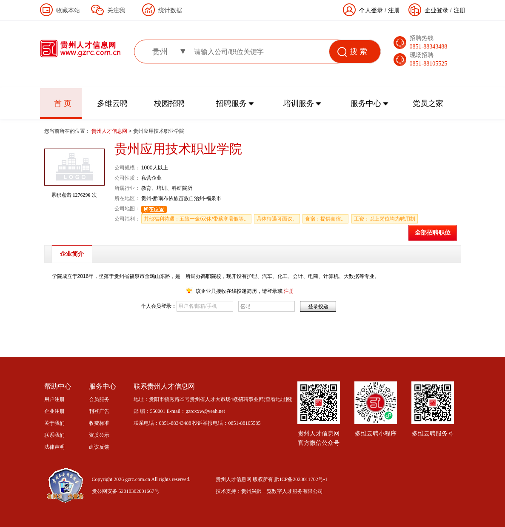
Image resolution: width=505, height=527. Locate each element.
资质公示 (99, 435)
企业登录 (436, 10)
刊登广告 (99, 411)
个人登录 (371, 10)
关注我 (116, 10)
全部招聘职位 (433, 232)
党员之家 (428, 103)
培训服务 (298, 103)
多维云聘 (112, 103)
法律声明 (54, 447)
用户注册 (54, 399)
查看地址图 (278, 399)
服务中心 (366, 103)
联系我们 (54, 435)
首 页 (62, 103)
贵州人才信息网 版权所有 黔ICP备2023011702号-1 (271, 479)
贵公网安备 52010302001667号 (126, 491)
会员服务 (99, 399)
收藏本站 (68, 10)
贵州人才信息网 (109, 131)
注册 (459, 10)
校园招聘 (169, 103)
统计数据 (170, 10)
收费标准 (99, 423)
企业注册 (54, 411)
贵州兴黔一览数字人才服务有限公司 (282, 491)
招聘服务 (231, 103)
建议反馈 (99, 447)
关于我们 (54, 423)
